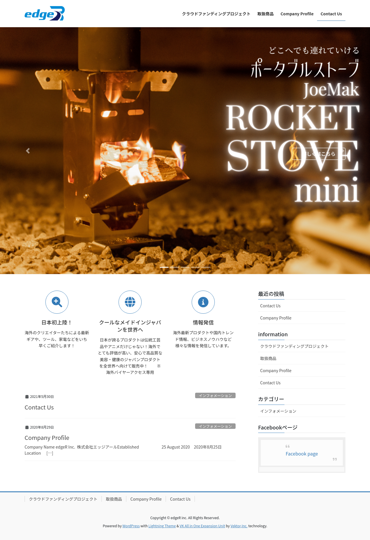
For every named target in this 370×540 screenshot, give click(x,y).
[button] (28, 150)
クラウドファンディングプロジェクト (294, 346)
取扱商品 (268, 358)
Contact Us (39, 407)
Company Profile (47, 437)
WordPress (131, 525)
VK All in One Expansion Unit (202, 525)
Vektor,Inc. (238, 525)
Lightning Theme (162, 525)
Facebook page (302, 453)
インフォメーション (215, 395)
